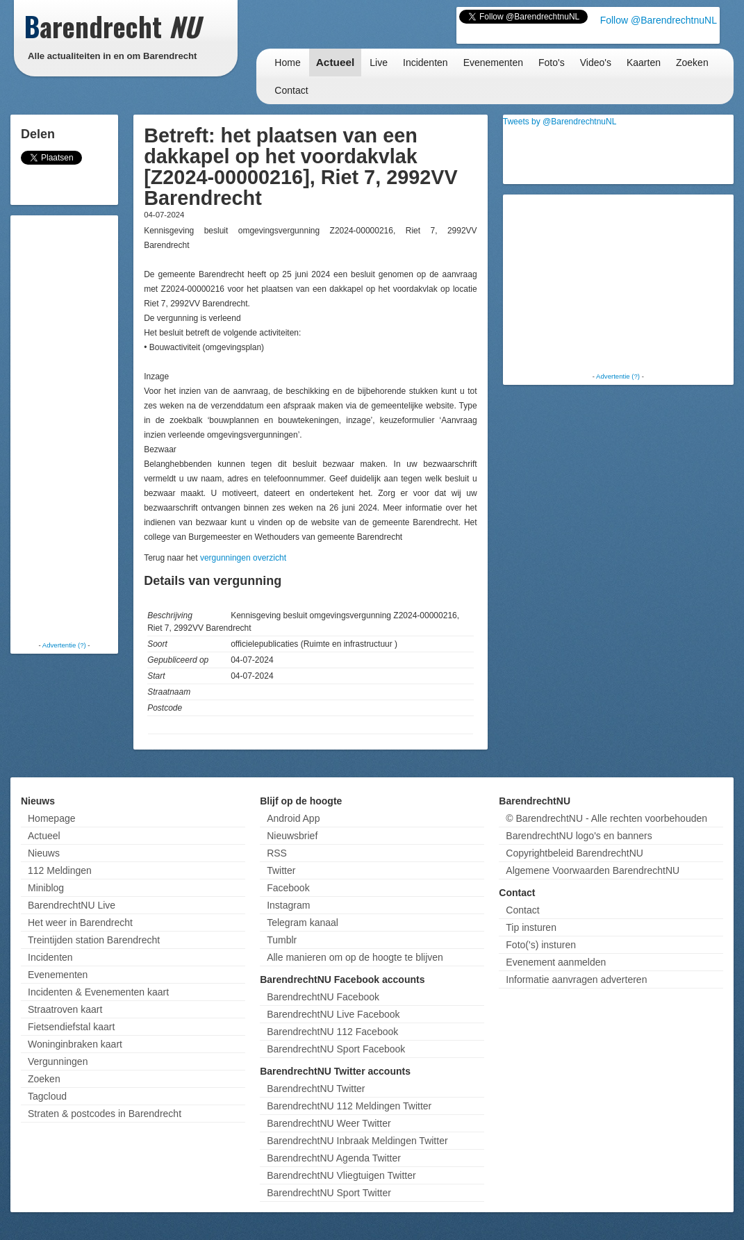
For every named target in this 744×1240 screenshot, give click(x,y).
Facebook (288, 887)
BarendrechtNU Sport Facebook (336, 1049)
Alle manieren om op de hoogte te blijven (355, 957)
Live (379, 62)
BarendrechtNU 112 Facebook (332, 1031)
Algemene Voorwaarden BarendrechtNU (592, 870)
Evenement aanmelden (556, 962)
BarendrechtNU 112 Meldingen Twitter (349, 1105)
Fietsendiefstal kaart (71, 1026)
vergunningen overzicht (243, 558)
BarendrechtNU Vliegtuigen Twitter (341, 1175)
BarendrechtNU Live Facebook (333, 1014)
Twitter (281, 870)
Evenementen (493, 62)
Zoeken (692, 62)
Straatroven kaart (65, 1009)
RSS (277, 853)
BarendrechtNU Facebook (323, 996)
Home (287, 62)
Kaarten (644, 62)
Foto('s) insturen (541, 944)
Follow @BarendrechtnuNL (658, 20)
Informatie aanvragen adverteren (576, 979)
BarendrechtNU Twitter (316, 1088)
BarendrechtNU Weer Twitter (328, 1123)
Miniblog (46, 887)
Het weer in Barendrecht (80, 922)
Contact (291, 90)
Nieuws (44, 853)
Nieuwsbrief (292, 835)
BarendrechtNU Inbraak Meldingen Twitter (357, 1140)
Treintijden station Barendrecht (94, 939)
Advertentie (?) (64, 645)
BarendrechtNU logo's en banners (579, 835)
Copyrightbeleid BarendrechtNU (574, 853)
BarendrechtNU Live (71, 905)
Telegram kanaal (302, 922)
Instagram (288, 905)
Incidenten (425, 62)
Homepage (52, 818)
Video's (595, 62)
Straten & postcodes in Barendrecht (104, 1113)
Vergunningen (58, 1061)
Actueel (335, 62)
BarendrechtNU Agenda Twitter (334, 1158)
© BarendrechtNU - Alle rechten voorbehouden (606, 818)
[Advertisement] (69, 427)
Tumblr (282, 939)
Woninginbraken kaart (75, 1044)
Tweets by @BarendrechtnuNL (560, 121)
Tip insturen (531, 927)
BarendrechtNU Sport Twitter (329, 1192)
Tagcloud (47, 1096)
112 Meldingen (60, 870)
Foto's (551, 62)
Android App (293, 818)
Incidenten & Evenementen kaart (98, 992)
